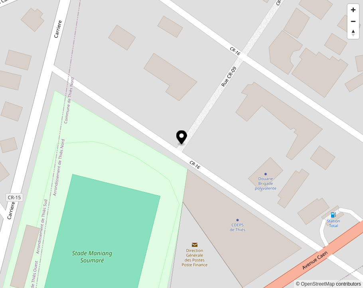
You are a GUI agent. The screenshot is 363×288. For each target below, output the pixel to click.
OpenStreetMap (318, 284)
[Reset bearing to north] (353, 33)
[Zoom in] (353, 10)
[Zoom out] (353, 21)
